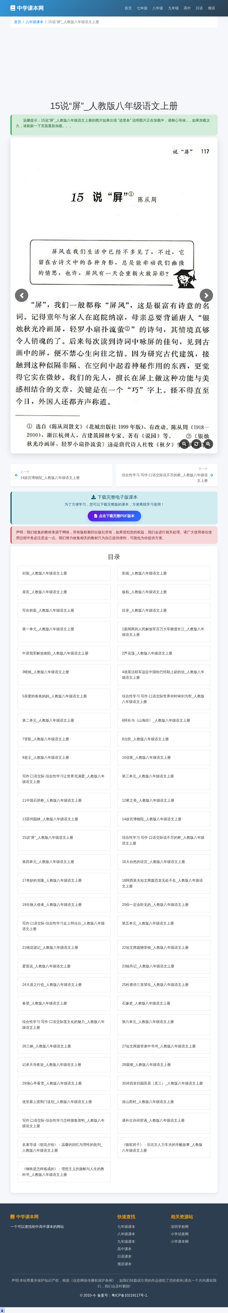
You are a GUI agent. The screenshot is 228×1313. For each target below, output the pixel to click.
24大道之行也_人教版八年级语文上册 (52, 985)
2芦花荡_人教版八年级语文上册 (147, 653)
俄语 (211, 8)
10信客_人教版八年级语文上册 (146, 757)
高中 (187, 8)
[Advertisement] (114, 64)
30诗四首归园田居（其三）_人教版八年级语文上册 (162, 1083)
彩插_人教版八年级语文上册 (144, 573)
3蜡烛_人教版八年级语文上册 (45, 672)
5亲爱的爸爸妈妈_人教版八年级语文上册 (54, 696)
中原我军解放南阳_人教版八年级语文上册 (55, 653)
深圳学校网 (180, 1227)
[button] (21, 295)
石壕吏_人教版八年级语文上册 (146, 1003)
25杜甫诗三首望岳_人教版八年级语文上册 (155, 985)
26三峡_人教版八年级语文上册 (46, 1046)
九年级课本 (126, 1241)
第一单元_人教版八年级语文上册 (48, 629)
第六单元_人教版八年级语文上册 (148, 1022)
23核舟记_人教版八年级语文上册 (148, 966)
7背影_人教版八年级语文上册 (45, 739)
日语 (199, 8)
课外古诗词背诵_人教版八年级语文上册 (153, 1120)
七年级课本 (126, 1227)
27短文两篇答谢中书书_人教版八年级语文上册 (159, 1046)
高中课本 (124, 1249)
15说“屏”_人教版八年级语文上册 (47, 837)
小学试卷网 (180, 1234)
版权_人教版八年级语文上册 (144, 592)
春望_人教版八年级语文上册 (44, 1003)
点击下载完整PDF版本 (114, 516)
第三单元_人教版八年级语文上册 (148, 776)
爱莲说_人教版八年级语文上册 (46, 966)
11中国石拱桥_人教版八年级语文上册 (52, 800)
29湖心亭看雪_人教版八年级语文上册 (52, 1083)
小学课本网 (180, 1241)
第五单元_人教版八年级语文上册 (148, 923)
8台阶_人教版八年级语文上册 (145, 739)
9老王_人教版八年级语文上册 (45, 757)
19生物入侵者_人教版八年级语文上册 (52, 905)
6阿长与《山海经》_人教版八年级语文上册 (156, 720)
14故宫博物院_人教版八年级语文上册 (151, 819)
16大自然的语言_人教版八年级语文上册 (153, 862)
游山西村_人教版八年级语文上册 (148, 1102)
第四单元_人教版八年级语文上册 (48, 862)
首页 (128, 8)
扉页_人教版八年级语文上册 (44, 592)
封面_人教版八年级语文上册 (44, 573)
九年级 (173, 8)
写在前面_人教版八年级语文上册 (48, 610)
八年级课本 (34, 22)
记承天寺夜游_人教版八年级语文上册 (51, 1065)
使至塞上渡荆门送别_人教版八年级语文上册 (57, 1102)
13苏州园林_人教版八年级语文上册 (50, 819)
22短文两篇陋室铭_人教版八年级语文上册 (155, 947)
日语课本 (124, 1256)
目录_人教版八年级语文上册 (144, 610)
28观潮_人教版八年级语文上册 (146, 1065)
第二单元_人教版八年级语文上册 (48, 720)
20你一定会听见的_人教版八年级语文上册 (155, 905)
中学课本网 (27, 8)
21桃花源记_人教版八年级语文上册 (50, 947)
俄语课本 (124, 1264)
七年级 (142, 8)
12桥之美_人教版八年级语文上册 (148, 800)
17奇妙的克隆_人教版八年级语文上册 (52, 880)
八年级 (157, 8)
